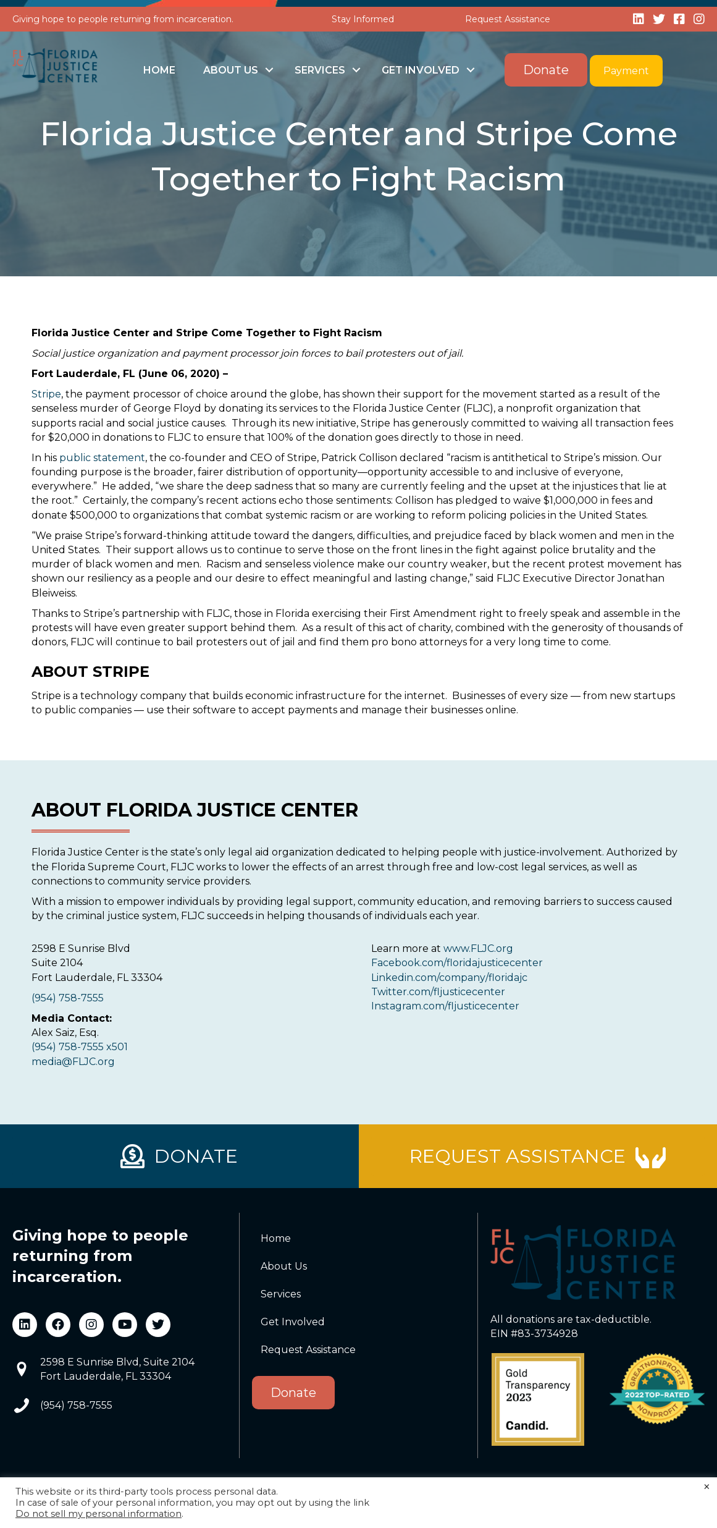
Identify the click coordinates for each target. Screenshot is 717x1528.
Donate (546, 69)
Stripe (46, 394)
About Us (230, 70)
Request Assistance (507, 19)
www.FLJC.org (478, 948)
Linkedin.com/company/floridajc (449, 977)
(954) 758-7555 (67, 998)
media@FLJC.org (73, 1061)
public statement (102, 458)
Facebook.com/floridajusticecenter (457, 963)
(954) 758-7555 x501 (79, 1047)
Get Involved (420, 70)
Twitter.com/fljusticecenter (438, 992)
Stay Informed (363, 19)
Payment (626, 71)
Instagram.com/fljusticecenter (445, 1006)
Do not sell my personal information (98, 1513)
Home (159, 70)
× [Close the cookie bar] (707, 1487)
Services (320, 70)
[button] (269, 70)
